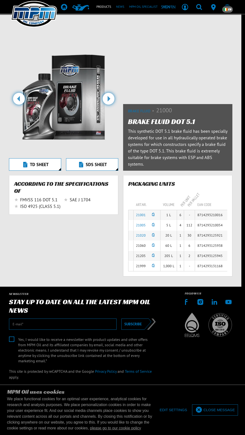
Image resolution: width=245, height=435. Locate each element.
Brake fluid (142, 110)
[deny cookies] (173, 410)
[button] (19, 101)
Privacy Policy (106, 371)
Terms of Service (138, 371)
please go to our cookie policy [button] (115, 428)
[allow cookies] (215, 410)
